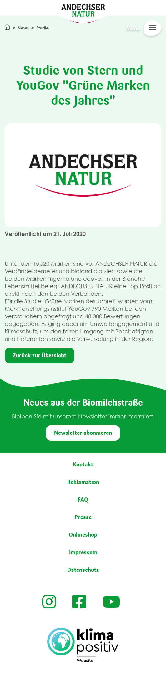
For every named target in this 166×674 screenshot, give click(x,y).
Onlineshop (83, 534)
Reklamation (83, 482)
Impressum (83, 552)
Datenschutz (83, 569)
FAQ (83, 499)
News (23, 27)
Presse (83, 517)
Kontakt (83, 464)
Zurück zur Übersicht (39, 355)
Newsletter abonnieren (83, 432)
